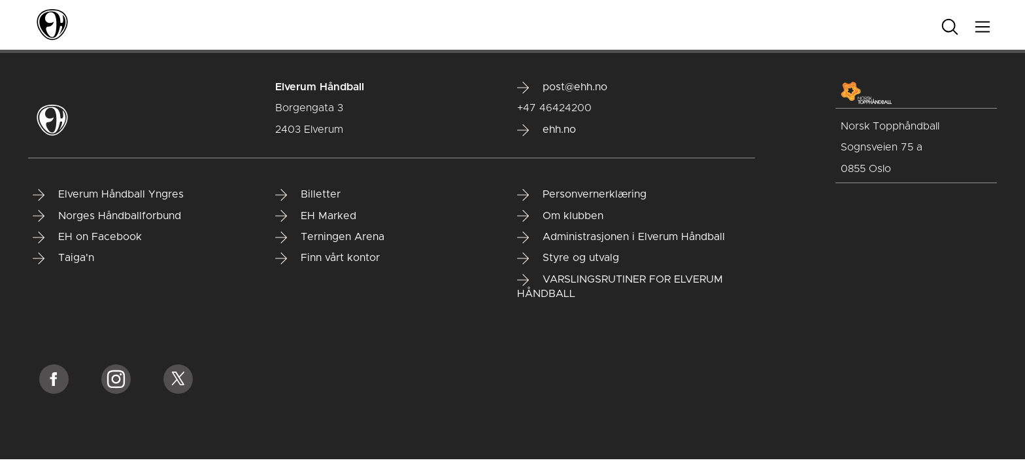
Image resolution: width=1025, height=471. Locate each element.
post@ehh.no (562, 88)
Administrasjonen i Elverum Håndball (621, 237)
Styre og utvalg (568, 258)
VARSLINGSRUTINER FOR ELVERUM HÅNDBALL (620, 287)
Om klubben (560, 216)
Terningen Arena (329, 237)
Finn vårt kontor (327, 258)
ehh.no (546, 130)
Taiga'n (63, 258)
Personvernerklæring (582, 195)
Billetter (308, 195)
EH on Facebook (87, 237)
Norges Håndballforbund (107, 216)
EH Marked (315, 216)
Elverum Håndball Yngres (108, 195)
